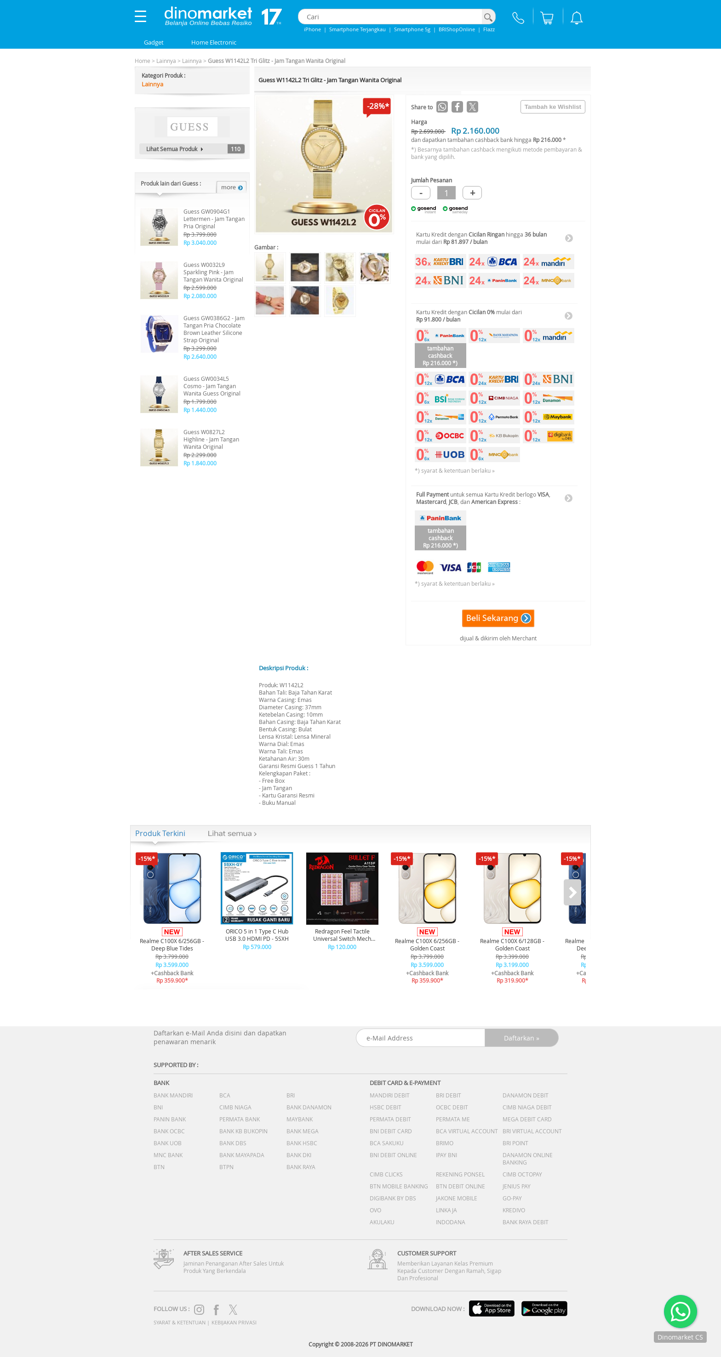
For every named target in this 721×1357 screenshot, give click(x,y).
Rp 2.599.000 (200, 287)
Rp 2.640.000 (200, 356)
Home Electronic (213, 42)
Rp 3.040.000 (200, 242)
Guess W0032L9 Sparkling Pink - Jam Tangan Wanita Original (213, 272)
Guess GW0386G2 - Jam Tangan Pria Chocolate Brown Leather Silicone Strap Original (214, 329)
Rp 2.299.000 (200, 454)
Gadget (154, 42)
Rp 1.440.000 (200, 409)
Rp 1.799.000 (200, 401)
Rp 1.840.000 (200, 463)
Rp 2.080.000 (200, 296)
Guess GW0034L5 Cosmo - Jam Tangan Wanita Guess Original (211, 386)
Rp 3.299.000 (200, 348)
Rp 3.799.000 (200, 234)
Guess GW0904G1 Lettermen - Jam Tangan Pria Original (214, 219)
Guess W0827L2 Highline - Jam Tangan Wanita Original (211, 439)
